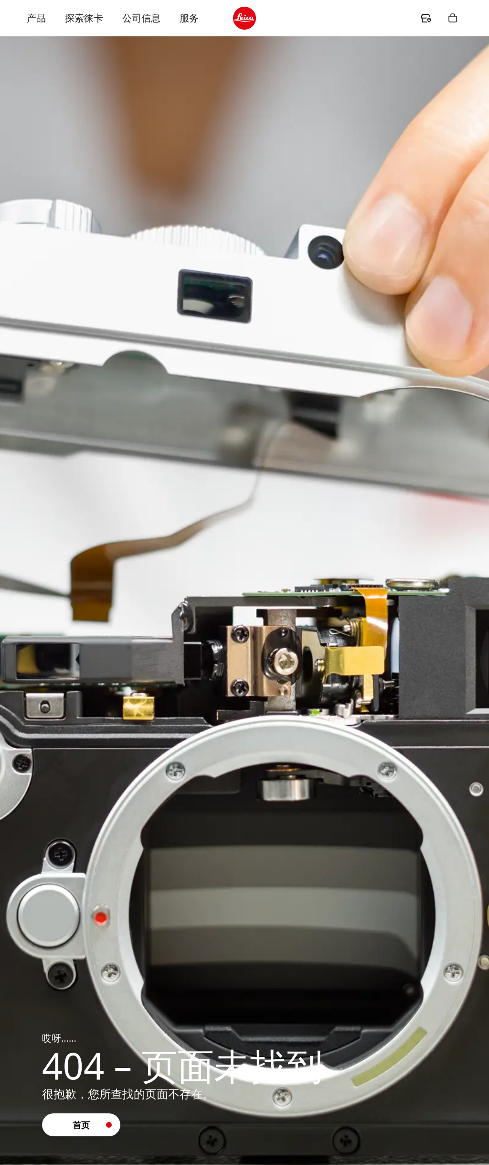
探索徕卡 (84, 17)
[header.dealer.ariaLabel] (426, 18)
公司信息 (141, 17)
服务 (189, 17)
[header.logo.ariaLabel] (244, 18)
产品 (36, 17)
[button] (81, 1124)
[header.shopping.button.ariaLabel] (452, 18)
